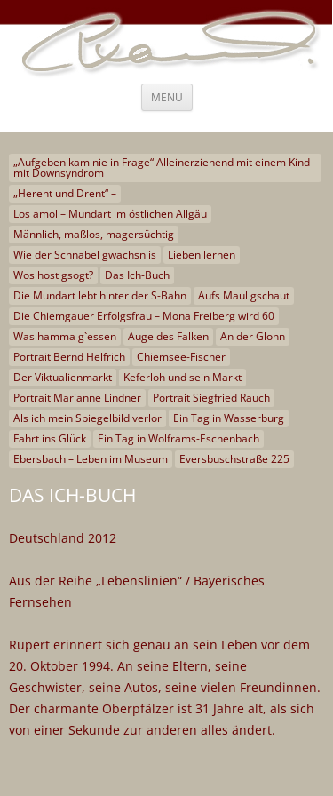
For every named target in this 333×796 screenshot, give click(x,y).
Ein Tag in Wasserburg (228, 418)
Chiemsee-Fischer (181, 356)
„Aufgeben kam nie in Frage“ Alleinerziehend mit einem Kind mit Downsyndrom (161, 167)
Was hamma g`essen (64, 336)
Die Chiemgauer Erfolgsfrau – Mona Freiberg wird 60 (143, 315)
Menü (167, 97)
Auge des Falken (168, 336)
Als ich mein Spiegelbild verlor (87, 418)
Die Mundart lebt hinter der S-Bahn (99, 295)
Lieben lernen (201, 254)
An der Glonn (252, 336)
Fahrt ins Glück (49, 438)
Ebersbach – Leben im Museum (90, 458)
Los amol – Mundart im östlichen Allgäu (110, 213)
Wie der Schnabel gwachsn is (84, 254)
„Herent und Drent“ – (64, 193)
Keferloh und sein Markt (182, 377)
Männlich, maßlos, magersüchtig (93, 234)
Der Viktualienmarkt (62, 377)
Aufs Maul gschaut (243, 295)
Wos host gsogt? (53, 275)
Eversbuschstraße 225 (234, 458)
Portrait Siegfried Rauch (211, 397)
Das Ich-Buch (137, 275)
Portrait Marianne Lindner (77, 397)
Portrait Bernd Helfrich (69, 356)
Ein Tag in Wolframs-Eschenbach (178, 438)
